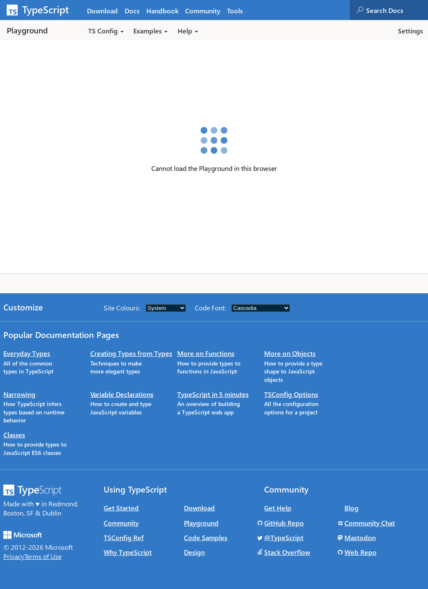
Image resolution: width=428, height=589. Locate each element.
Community (121, 522)
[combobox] (396, 10)
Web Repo (360, 552)
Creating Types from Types (131, 353)
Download (199, 507)
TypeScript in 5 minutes (213, 394)
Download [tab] (102, 10)
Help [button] (188, 30)
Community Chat (369, 522)
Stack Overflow (287, 552)
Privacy (13, 556)
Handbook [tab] (162, 10)
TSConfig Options (291, 394)
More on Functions (205, 353)
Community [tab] (202, 10)
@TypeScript (283, 537)
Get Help (277, 507)
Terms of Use (42, 556)
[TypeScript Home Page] (42, 10)
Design (194, 552)
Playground (201, 522)
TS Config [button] (106, 30)
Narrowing (19, 394)
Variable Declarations (121, 394)
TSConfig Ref (124, 537)
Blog (351, 507)
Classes (14, 434)
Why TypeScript (128, 552)
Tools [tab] (235, 10)
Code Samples (205, 537)
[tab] (132, 10)
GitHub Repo (284, 522)
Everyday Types (26, 353)
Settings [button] (410, 30)
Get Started (121, 507)
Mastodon (360, 537)
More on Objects (290, 353)
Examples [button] (150, 30)
